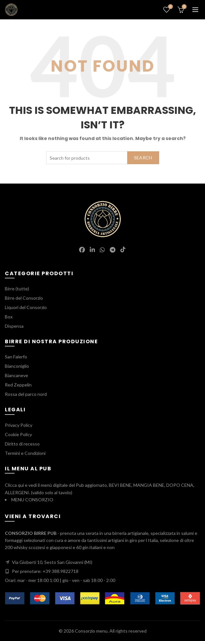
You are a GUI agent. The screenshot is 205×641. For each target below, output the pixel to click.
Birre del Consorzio (24, 298)
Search (143, 157)
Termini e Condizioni (25, 453)
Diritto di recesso (22, 443)
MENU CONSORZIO (32, 499)
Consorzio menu (91, 631)
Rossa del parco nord (26, 394)
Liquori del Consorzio (26, 307)
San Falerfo (16, 356)
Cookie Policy (18, 434)
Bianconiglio (17, 366)
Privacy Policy (18, 425)
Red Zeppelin (18, 384)
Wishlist (170, 7)
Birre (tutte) (17, 288)
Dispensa (14, 326)
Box (9, 316)
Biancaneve (16, 375)
